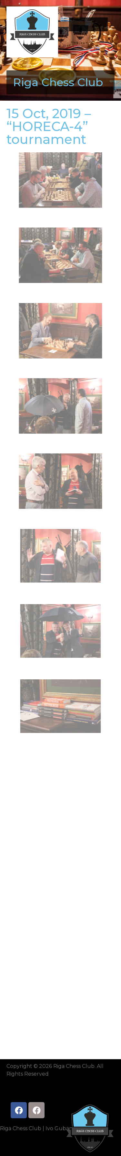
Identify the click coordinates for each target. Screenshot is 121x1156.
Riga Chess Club (58, 82)
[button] (88, 22)
